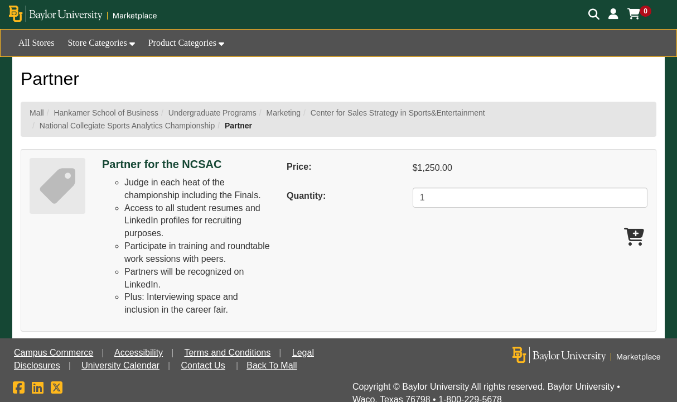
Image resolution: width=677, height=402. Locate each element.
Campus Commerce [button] (53, 352)
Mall (37, 112)
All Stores (36, 42)
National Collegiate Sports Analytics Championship (127, 125)
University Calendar (120, 365)
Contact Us (203, 365)
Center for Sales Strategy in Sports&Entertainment (398, 112)
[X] (56, 389)
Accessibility (138, 352)
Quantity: (306, 195)
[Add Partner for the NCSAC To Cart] (634, 237)
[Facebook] (19, 389)
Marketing (284, 112)
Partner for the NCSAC (161, 164)
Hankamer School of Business (106, 112)
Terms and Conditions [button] (227, 352)
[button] (613, 14)
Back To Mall (271, 365)
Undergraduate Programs (212, 112)
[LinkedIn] (37, 389)
